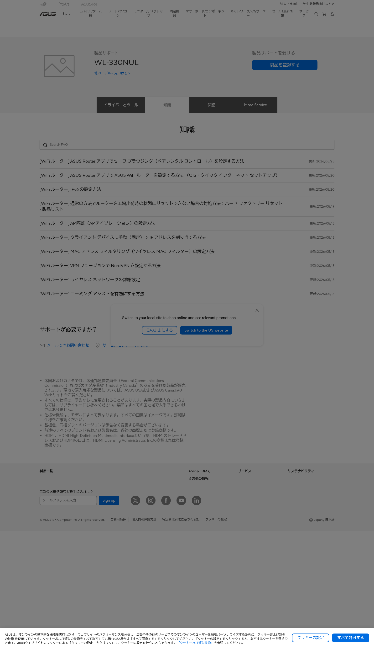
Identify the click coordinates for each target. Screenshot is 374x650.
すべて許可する (350, 637)
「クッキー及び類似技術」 (195, 643)
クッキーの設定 (310, 637)
